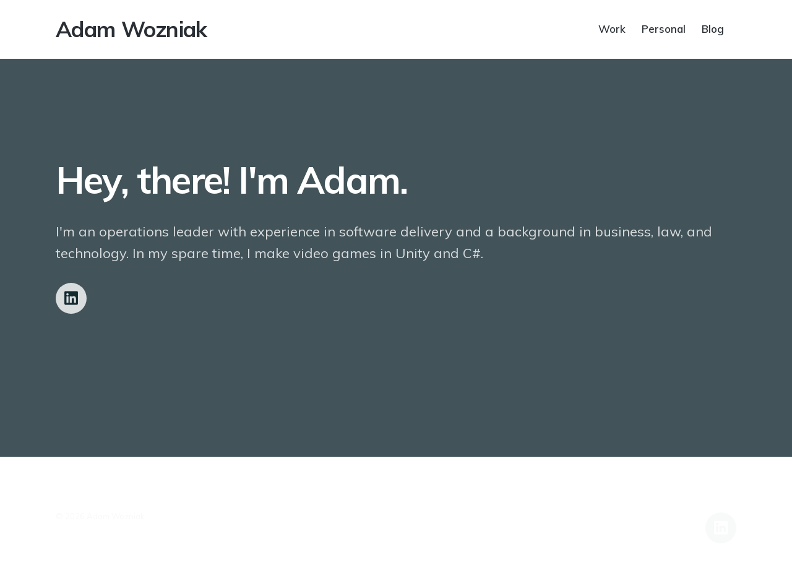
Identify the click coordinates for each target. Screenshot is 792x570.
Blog (713, 28)
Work (612, 28)
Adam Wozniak (131, 29)
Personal (664, 28)
